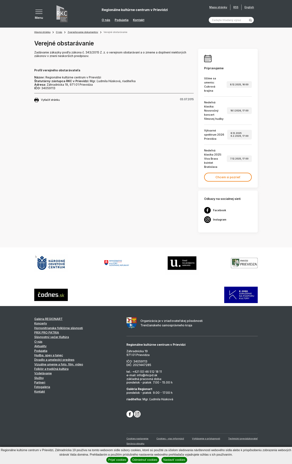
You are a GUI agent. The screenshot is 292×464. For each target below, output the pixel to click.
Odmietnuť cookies (144, 459)
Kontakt (138, 20)
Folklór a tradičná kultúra (51, 369)
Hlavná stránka (42, 32)
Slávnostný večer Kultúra (51, 337)
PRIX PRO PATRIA (46, 332)
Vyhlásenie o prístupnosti (206, 438)
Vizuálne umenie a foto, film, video (58, 364)
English (249, 7)
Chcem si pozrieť (227, 177)
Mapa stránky (218, 7)
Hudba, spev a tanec (48, 355)
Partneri (39, 382)
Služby (39, 378)
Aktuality (40, 346)
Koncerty (40, 323)
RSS (235, 7)
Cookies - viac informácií (170, 438)
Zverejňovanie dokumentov (83, 32)
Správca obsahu (135, 443)
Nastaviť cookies (174, 459)
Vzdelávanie (43, 373)
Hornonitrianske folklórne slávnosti (58, 328)
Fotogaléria (42, 387)
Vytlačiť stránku (47, 100)
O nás (106, 20)
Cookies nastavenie (137, 438)
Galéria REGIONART (48, 319)
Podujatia (121, 20)
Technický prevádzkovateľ (243, 438)
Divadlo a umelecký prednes (54, 360)
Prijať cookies (117, 459)
